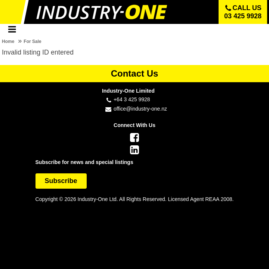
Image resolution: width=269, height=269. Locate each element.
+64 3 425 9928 (132, 99)
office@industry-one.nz (140, 109)
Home (8, 41)
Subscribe (61, 181)
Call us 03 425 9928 (243, 12)
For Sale (32, 41)
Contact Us (134, 73)
